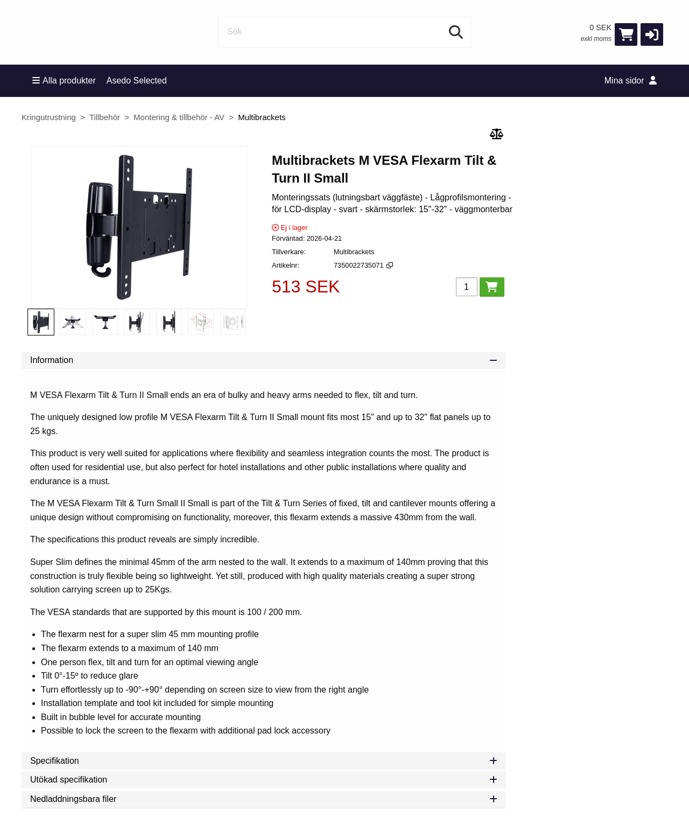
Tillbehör (104, 117)
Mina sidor (630, 80)
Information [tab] (263, 360)
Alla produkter (64, 80)
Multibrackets (261, 117)
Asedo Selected (137, 80)
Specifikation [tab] (263, 760)
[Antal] (466, 286)
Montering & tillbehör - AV (178, 117)
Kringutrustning (49, 117)
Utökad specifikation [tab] (263, 779)
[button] (652, 34)
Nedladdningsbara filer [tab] (263, 799)
